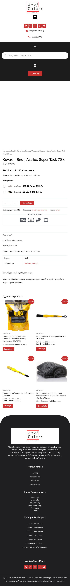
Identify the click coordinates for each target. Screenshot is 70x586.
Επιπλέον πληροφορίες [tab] (13, 240)
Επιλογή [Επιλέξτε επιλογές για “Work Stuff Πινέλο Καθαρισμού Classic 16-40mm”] (7, 406)
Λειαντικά (35, 151)
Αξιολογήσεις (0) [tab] (10, 245)
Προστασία (35, 508)
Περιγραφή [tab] (7, 235)
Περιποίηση (35, 503)
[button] (35, 17)
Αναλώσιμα (26, 151)
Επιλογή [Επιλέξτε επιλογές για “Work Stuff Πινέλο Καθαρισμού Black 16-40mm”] (41, 349)
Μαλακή (28, 263)
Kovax (57, 210)
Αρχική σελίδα (8, 151)
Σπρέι (35, 511)
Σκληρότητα (8, 181)
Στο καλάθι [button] (8, 349)
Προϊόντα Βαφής (35, 505)
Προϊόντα (17, 151)
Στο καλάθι (27, 203)
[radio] (24, 186)
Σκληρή (35, 263)
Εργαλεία (35, 500)
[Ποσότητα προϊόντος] (10, 203)
